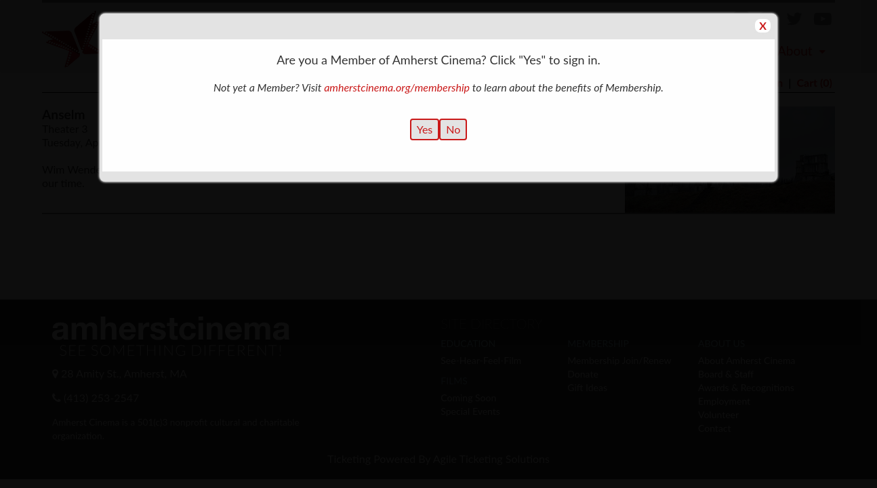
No (453, 129)
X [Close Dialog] (763, 25)
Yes (425, 129)
